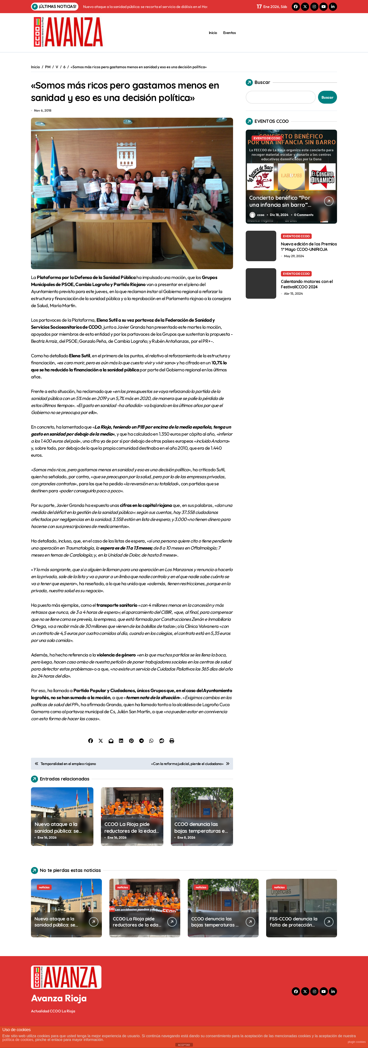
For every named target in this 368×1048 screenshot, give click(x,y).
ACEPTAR (184, 1045)
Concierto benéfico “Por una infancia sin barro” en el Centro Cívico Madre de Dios (279, 208)
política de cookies (17, 1040)
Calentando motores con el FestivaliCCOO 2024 (307, 284)
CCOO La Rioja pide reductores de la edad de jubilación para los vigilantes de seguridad (131, 855)
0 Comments (304, 215)
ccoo (256, 215)
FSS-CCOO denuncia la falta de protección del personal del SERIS (294, 946)
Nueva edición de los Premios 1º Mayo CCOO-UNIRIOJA (309, 246)
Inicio (213, 32)
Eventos (229, 32)
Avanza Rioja (59, 1019)
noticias (44, 908)
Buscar (258, 82)
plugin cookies (357, 1042)
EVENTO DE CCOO (267, 138)
